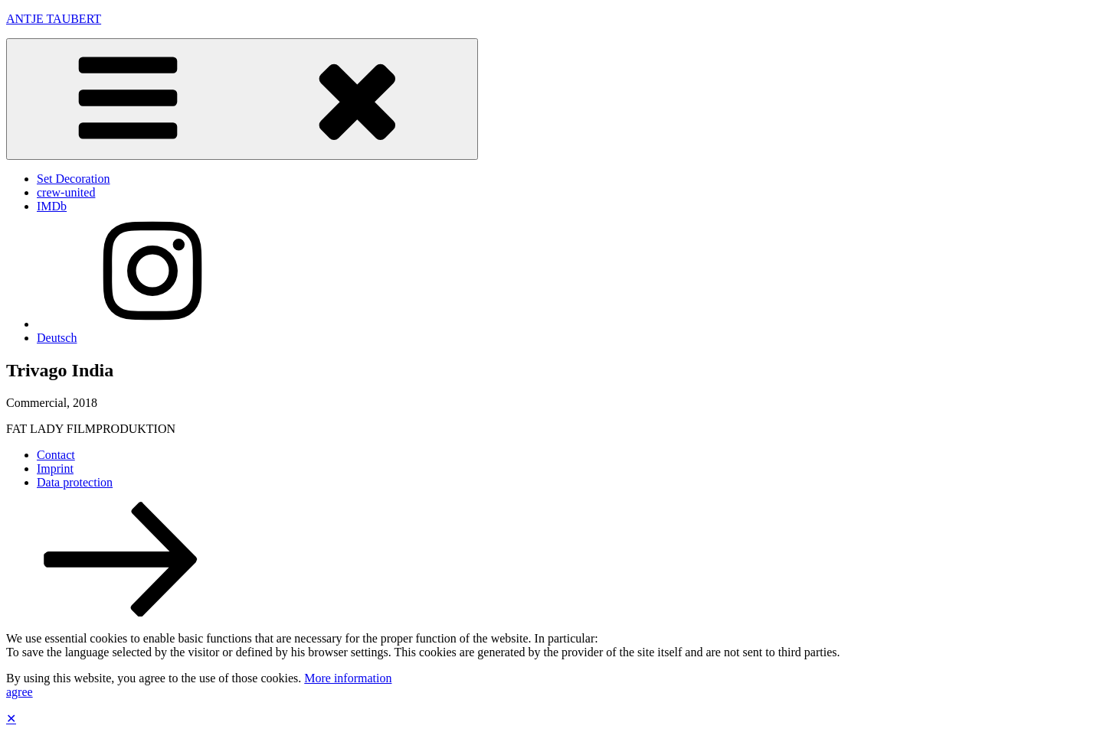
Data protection (75, 482)
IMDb (52, 206)
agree (19, 691)
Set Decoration (73, 178)
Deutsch (57, 337)
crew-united (66, 192)
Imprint (55, 468)
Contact (56, 454)
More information (347, 678)
